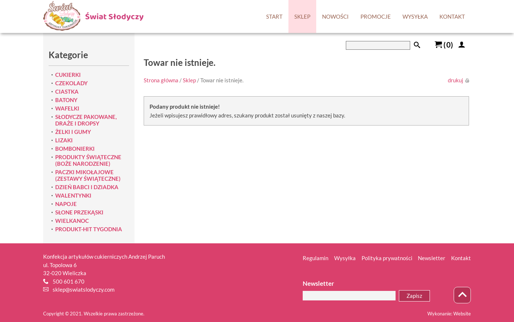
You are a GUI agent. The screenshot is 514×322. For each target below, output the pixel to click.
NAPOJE (66, 204)
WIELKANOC (72, 220)
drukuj (458, 80)
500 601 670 (68, 281)
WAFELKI (67, 108)
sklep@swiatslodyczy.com (83, 289)
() (444, 44)
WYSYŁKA (415, 16)
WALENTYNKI (73, 195)
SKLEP (302, 16)
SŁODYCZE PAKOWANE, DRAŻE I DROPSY (86, 120)
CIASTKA (67, 91)
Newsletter (431, 258)
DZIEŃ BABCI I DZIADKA (86, 187)
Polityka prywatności (387, 258)
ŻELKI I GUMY (73, 131)
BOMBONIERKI (75, 148)
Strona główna (161, 80)
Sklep (189, 80)
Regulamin (315, 258)
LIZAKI (64, 140)
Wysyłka (345, 258)
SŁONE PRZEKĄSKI (79, 212)
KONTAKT (452, 16)
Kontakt (461, 258)
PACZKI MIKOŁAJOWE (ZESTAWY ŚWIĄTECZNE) (88, 175)
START (274, 16)
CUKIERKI (68, 74)
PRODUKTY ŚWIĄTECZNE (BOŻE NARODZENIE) (88, 160)
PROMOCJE (375, 16)
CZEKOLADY (71, 83)
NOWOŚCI (335, 16)
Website (462, 314)
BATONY (66, 100)
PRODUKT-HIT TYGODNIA (88, 229)
